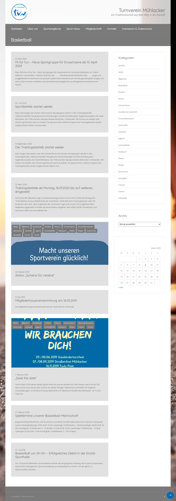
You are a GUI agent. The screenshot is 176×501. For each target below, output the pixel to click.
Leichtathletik (49, 231)
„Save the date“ (25, 378)
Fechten (48, 227)
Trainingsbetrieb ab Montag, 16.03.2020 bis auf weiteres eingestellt (53, 190)
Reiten (72, 231)
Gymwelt (28, 231)
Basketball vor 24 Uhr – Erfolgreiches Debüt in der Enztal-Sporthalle (55, 455)
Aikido (15, 227)
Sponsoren (91, 231)
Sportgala (17, 235)
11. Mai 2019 (20, 297)
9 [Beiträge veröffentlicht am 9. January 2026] (145, 265)
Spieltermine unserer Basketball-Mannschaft (46, 416)
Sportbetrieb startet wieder (34, 107)
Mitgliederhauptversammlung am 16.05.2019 (46, 301)
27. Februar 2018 (22, 412)
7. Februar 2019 (21, 375)
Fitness (57, 227)
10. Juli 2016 (20, 450)
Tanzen (27, 235)
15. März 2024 (20, 59)
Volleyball (122, 198)
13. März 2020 (21, 184)
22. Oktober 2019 (22, 272)
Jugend (38, 231)
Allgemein (25, 227)
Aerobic (121, 65)
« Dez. (121, 287)
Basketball (37, 227)
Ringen (80, 231)
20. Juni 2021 (20, 103)
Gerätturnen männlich (127, 112)
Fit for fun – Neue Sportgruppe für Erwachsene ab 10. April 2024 (56, 64)
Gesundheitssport (85, 227)
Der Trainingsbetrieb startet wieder (39, 147)
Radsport (62, 231)
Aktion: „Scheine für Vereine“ (35, 275)
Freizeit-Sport (69, 227)
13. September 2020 (23, 144)
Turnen (36, 235)
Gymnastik (17, 231)
